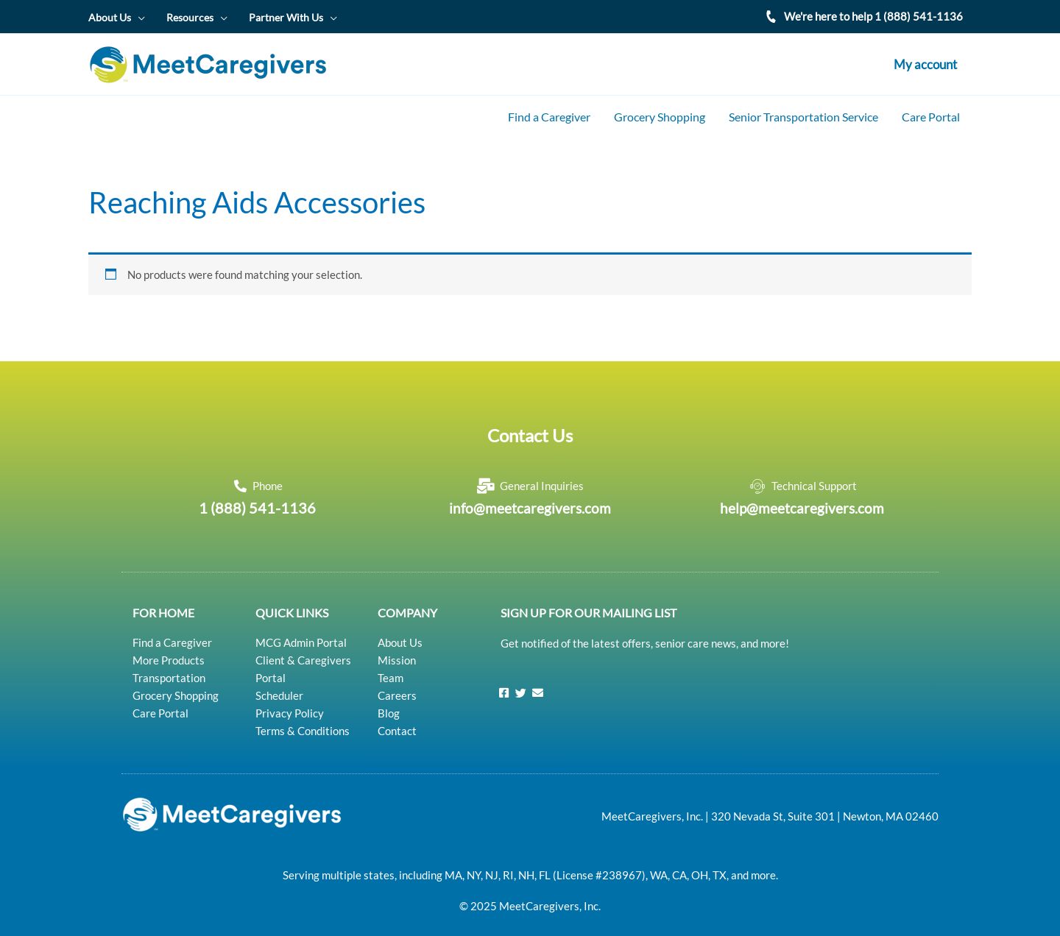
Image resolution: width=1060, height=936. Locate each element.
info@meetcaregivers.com (530, 499)
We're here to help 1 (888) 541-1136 (873, 15)
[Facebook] (504, 684)
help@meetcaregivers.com (802, 499)
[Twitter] (521, 684)
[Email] (538, 684)
